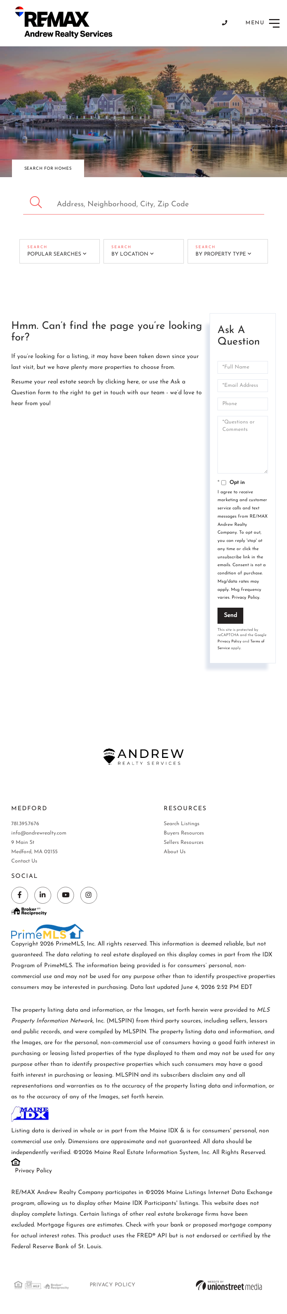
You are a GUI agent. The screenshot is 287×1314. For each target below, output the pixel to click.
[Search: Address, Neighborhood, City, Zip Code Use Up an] (143, 202)
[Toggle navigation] (263, 23)
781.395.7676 (25, 824)
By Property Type (220, 254)
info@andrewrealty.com (39, 833)
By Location (129, 254)
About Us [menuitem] (175, 852)
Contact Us (24, 861)
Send (230, 616)
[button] (37, 202)
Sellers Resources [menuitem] (184, 842)
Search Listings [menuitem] (182, 824)
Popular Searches (54, 254)
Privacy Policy (245, 597)
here (133, 382)
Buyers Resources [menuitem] (184, 833)
